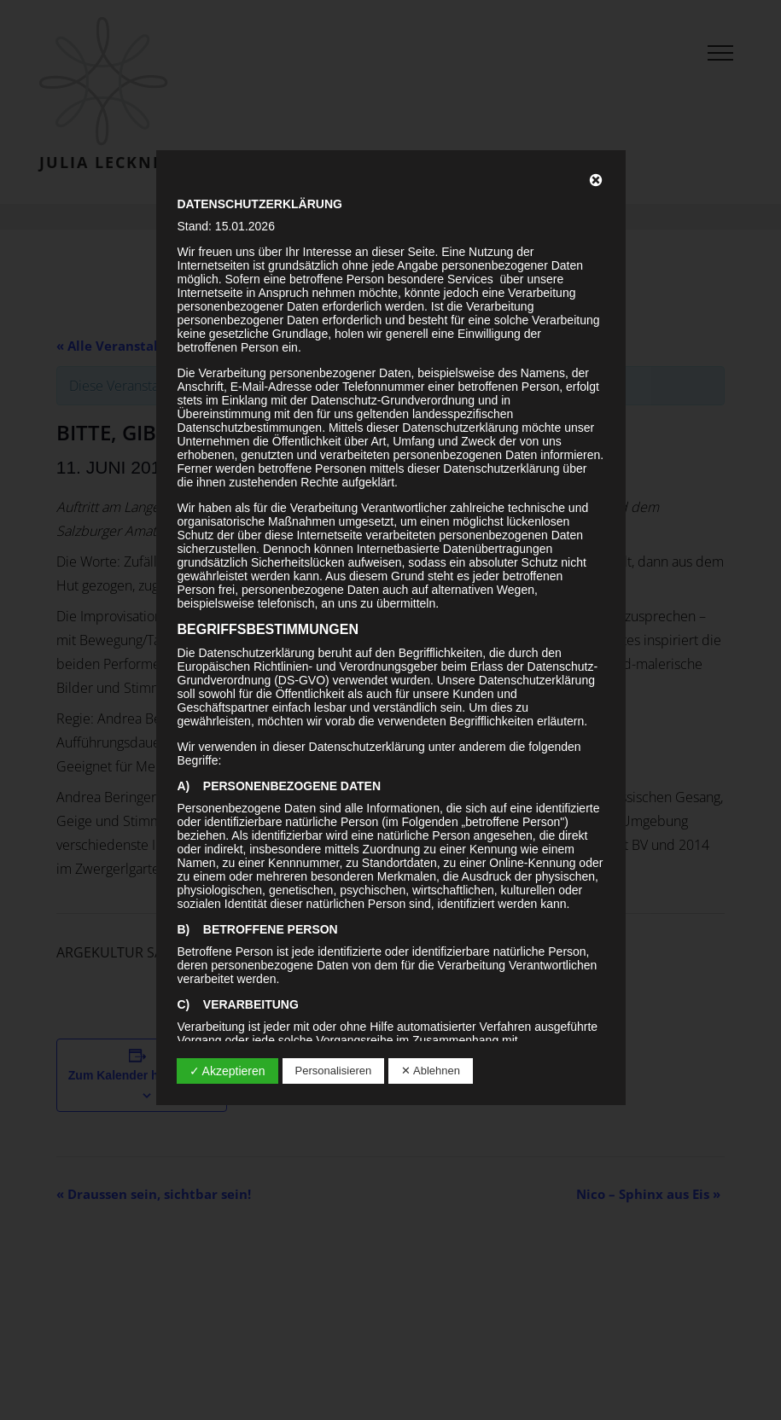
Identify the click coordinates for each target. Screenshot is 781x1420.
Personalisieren (333, 1070)
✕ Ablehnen (430, 1070)
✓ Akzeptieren (227, 1071)
